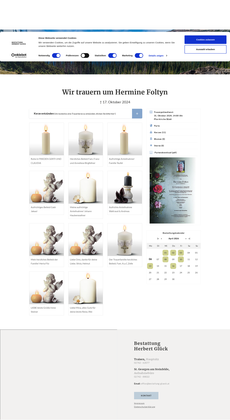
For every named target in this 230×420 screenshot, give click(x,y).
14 (158, 266)
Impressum (139, 403)
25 (188, 272)
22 (165, 272)
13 (150, 266)
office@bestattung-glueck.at (156, 383)
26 (196, 272)
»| (189, 238)
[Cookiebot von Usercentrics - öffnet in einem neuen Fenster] (19, 24)
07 (158, 259)
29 (165, 279)
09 (173, 259)
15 (165, 266)
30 (173, 279)
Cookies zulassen (205, 7)
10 (181, 259)
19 (196, 266)
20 (150, 272)
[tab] (85, 114)
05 (196, 253)
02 (173, 253)
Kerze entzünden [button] (88, 114)
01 (165, 253)
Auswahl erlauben (205, 17)
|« (158, 238)
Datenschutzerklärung (144, 407)
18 (188, 266)
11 (188, 259)
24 (181, 272)
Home (86, 57)
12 (196, 259)
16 (173, 266)
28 (158, 279)
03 (181, 253)
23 (173, 272)
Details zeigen (156, 23)
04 (188, 253)
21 (158, 272)
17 (181, 266)
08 (165, 259)
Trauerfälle (103, 57)
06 (150, 259)
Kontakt (146, 396)
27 (150, 279)
